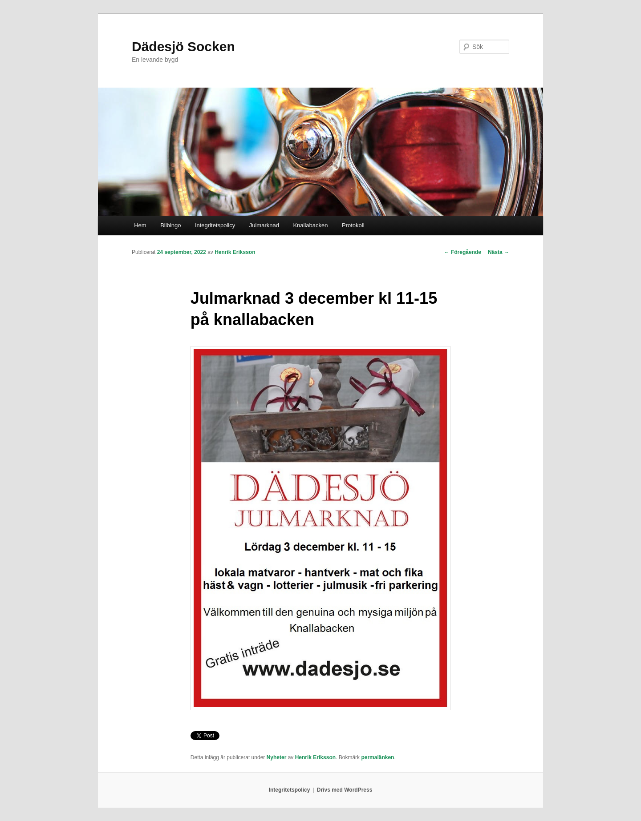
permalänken (377, 757)
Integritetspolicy (215, 225)
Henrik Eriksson (235, 252)
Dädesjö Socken (183, 46)
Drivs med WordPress (345, 790)
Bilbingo (170, 225)
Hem (140, 225)
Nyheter (277, 757)
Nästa (498, 252)
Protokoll (353, 225)
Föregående (462, 252)
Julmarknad (264, 225)
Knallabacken (310, 225)
